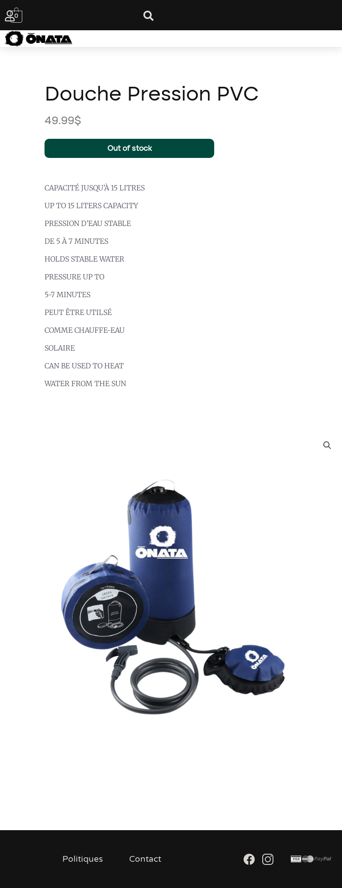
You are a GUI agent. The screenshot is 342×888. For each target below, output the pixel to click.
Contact (145, 859)
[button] (162, 38)
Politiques (82, 859)
